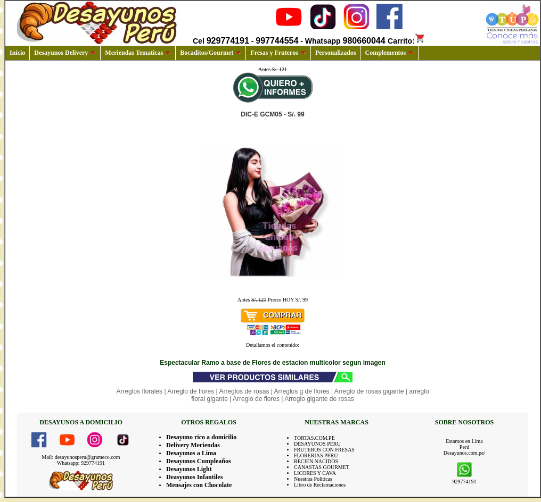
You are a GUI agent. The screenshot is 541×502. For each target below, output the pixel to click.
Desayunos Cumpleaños (198, 461)
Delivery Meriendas (193, 445)
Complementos (389, 52)
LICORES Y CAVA (315, 473)
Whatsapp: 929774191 (81, 463)
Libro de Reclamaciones (320, 485)
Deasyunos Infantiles (194, 477)
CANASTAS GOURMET (321, 467)
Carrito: (406, 41)
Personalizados (335, 52)
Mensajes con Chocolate (199, 485)
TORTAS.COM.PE (314, 438)
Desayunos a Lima (191, 453)
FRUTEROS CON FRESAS (324, 450)
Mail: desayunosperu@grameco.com (81, 457)
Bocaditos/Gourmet (210, 52)
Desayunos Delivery (65, 52)
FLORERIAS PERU (316, 455)
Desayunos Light (189, 469)
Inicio (17, 52)
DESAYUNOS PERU (317, 444)
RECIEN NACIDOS (316, 461)
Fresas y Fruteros (278, 52)
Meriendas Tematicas (138, 52)
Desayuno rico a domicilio (201, 437)
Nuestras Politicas (313, 479)
